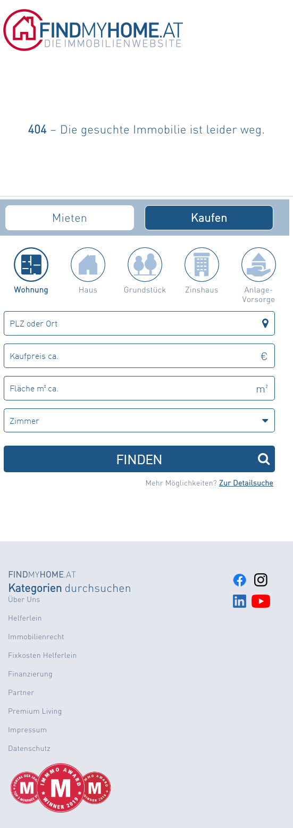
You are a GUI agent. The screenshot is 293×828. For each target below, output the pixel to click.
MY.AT (42, 574)
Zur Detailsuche (246, 483)
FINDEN (192, 458)
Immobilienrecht (36, 636)
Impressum (27, 729)
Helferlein (25, 618)
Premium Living (35, 711)
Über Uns (24, 599)
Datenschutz (29, 748)
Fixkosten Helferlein (42, 655)
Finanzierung (30, 674)
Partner (21, 692)
